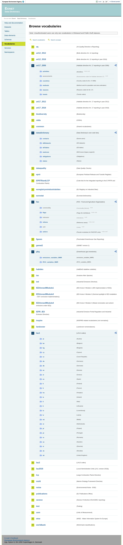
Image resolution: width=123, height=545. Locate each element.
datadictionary (42, 133)
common (40, 126)
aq (37, 47)
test (37, 506)
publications (41, 494)
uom (38, 512)
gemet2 (39, 245)
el (43, 375)
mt (44, 419)
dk (43, 366)
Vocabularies (9, 44)
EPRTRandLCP (43, 181)
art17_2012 (41, 102)
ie (43, 397)
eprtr (38, 174)
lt (43, 406)
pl (43, 428)
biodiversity (41, 114)
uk (43, 455)
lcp (37, 475)
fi (43, 384)
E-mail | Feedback (11, 538)
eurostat (40, 196)
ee (43, 370)
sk (43, 451)
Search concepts (56, 40)
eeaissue (46, 152)
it (43, 401)
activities (46, 71)
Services (7, 48)
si (43, 446)
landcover (40, 327)
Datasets (7, 27)
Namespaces (9, 52)
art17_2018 (41, 108)
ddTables (46, 147)
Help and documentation (13, 23)
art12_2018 (41, 59)
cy (43, 352)
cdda (38, 120)
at (43, 339)
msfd (38, 481)
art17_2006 (41, 65)
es (43, 379)
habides (39, 269)
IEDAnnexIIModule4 (45, 303)
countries (46, 81)
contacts (46, 138)
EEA (14, 1)
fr (43, 388)
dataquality (41, 168)
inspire (39, 320)
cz (43, 357)
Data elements (9, 35)
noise (38, 487)
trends (45, 94)
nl (43, 424)
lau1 (38, 333)
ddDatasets (47, 143)
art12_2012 (41, 53)
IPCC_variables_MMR (50, 262)
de (43, 361)
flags (44, 212)
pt (43, 433)
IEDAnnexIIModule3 (45, 294)
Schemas (7, 40)
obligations (47, 156)
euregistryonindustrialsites (48, 189)
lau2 (38, 463)
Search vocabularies (39, 40)
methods (46, 85)
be (43, 343)
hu (44, 393)
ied (37, 282)
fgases (39, 239)
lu (43, 410)
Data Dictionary (22, 18)
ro (43, 437)
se (43, 442)
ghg (38, 252)
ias (37, 275)
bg (44, 348)
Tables (6, 31)
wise (38, 519)
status (45, 161)
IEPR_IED (40, 312)
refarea (45, 222)
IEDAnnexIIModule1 (45, 288)
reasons (45, 90)
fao (37, 202)
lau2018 (39, 469)
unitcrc (45, 232)
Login (99, 1)
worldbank (41, 525)
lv (43, 415)
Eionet (14, 18)
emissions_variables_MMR (52, 257)
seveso (39, 500)
